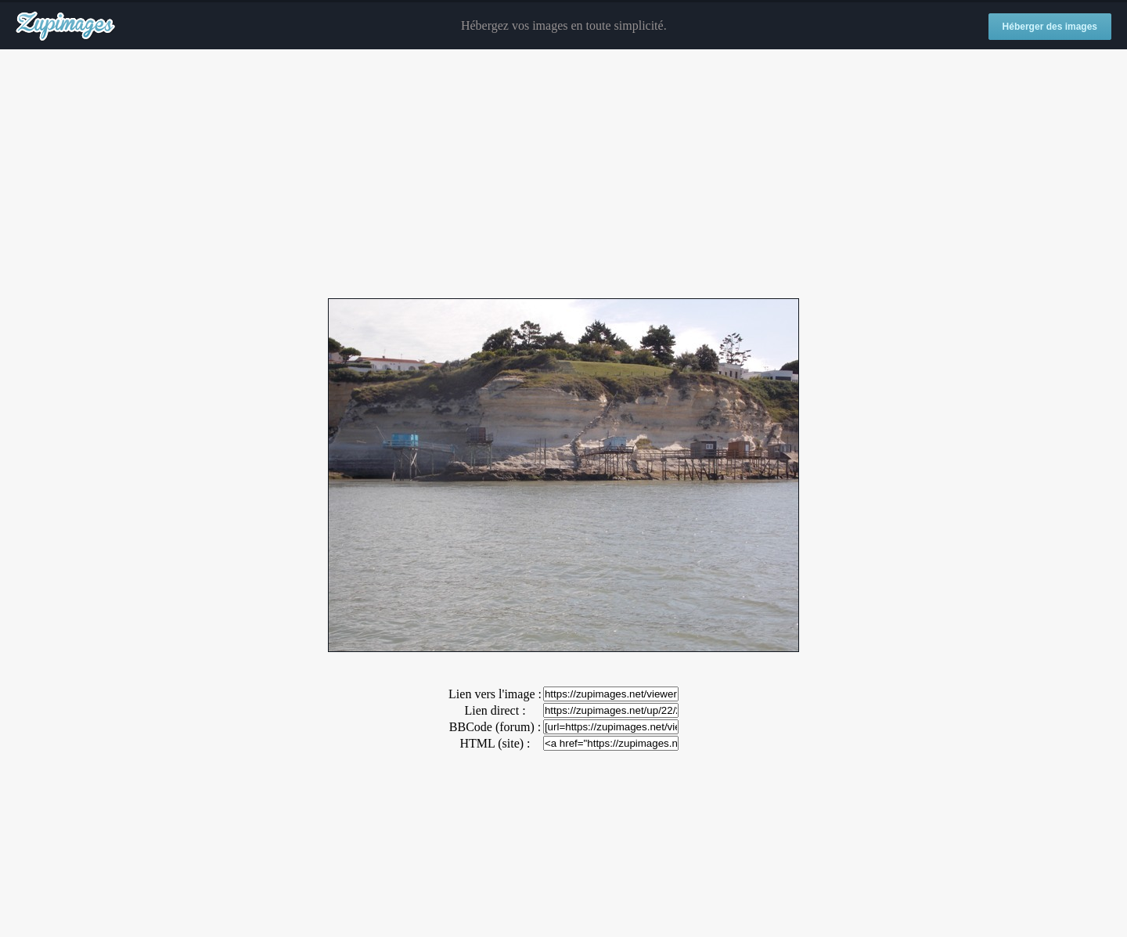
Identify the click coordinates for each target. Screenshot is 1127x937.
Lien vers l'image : (495, 694)
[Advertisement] (563, 174)
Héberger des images (1050, 26)
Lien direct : (494, 710)
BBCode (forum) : (495, 726)
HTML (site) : (494, 743)
